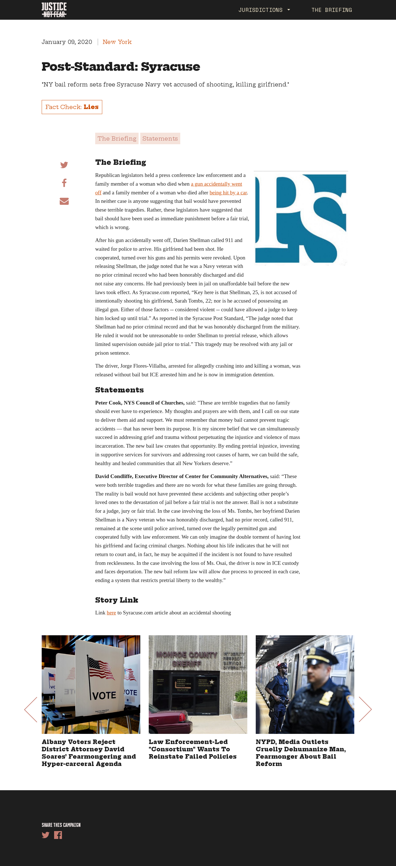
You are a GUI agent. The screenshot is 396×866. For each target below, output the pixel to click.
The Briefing (332, 10)
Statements (160, 138)
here (111, 613)
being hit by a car (228, 193)
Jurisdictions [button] (262, 10)
